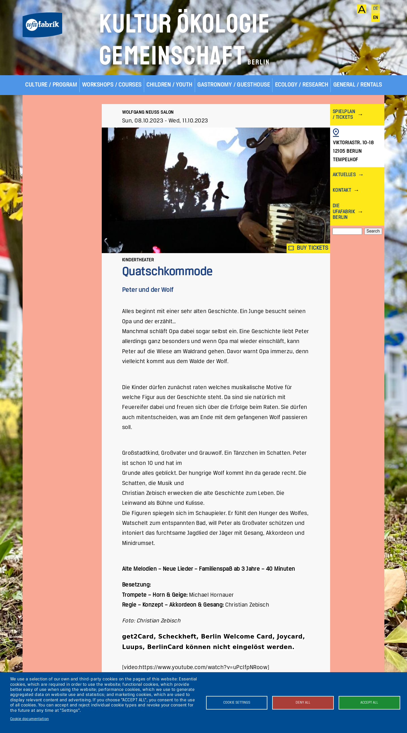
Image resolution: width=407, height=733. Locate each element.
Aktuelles (344, 175)
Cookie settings (236, 702)
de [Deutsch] (375, 9)
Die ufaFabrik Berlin (344, 212)
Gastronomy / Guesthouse (233, 85)
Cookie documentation (29, 719)
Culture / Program (51, 85)
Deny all (303, 702)
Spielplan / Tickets (344, 114)
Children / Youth (169, 85)
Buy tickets (308, 248)
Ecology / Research (301, 85)
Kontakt (342, 190)
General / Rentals (357, 85)
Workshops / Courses (112, 85)
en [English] (375, 18)
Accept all (369, 702)
